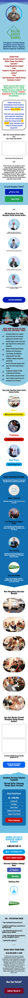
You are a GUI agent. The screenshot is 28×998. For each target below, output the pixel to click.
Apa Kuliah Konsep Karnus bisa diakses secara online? (12, 931)
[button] (14, 922)
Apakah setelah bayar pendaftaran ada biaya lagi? (13, 926)
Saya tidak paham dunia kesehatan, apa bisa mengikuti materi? (13, 936)
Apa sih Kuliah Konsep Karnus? (12, 922)
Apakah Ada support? (10, 940)
